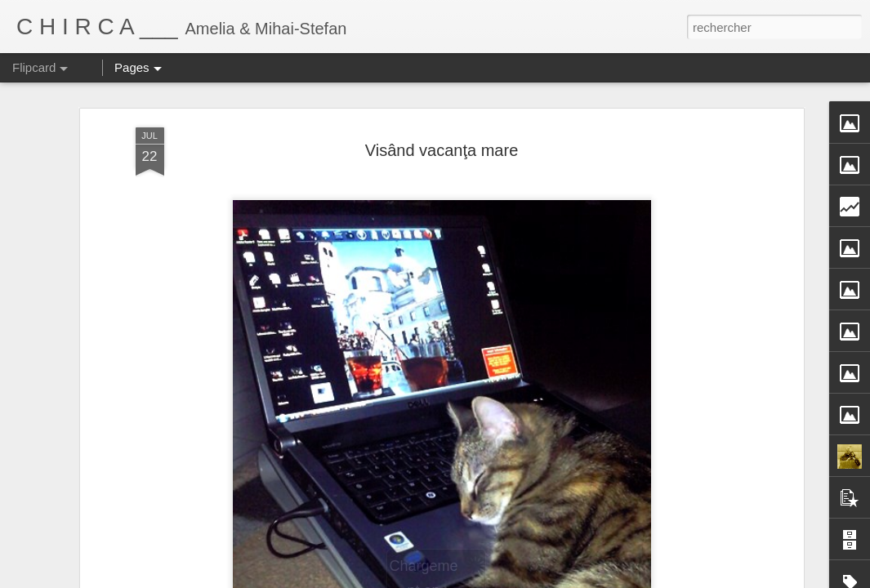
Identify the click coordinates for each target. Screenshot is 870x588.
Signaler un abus (605, 579)
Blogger (551, 579)
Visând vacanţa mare (442, 110)
